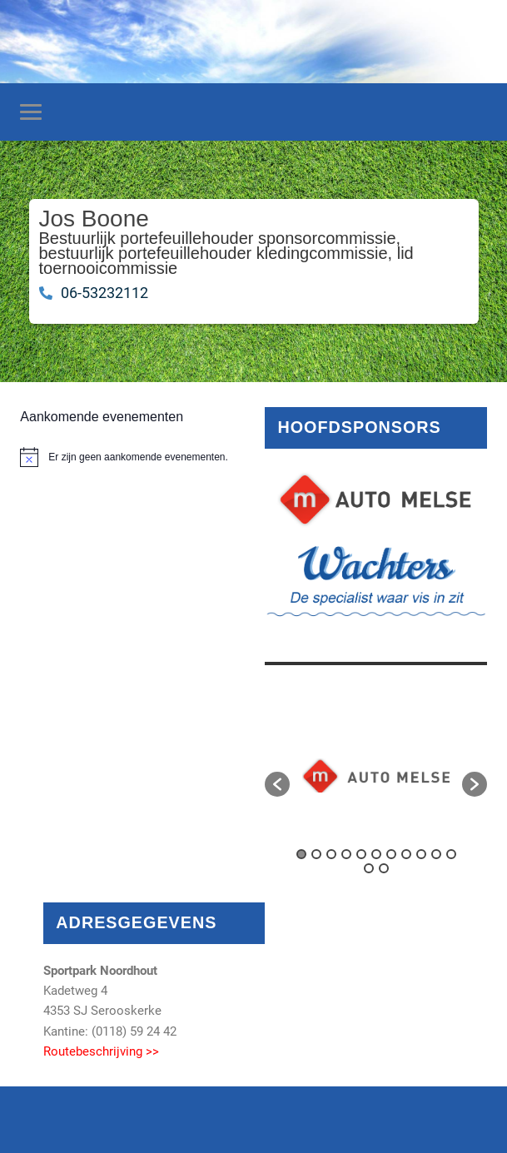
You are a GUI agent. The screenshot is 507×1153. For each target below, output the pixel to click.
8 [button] (406, 854)
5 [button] (361, 854)
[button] (277, 784)
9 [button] (421, 854)
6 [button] (376, 854)
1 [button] (301, 854)
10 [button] (436, 854)
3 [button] (331, 854)
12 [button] (369, 868)
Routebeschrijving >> (101, 1051)
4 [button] (346, 854)
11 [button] (451, 854)
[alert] (130, 457)
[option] (376, 775)
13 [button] (384, 868)
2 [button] (316, 854)
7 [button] (391, 854)
